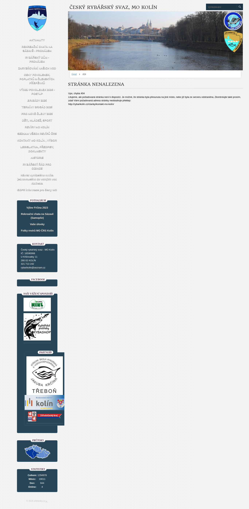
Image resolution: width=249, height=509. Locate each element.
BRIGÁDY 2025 (37, 100)
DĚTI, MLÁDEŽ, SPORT (37, 120)
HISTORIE (37, 157)
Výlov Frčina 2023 (37, 207)
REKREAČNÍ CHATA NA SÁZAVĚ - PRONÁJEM (37, 48)
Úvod (74, 74)
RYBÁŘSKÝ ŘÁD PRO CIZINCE (37, 166)
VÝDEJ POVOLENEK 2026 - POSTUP (37, 91)
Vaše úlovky (37, 224)
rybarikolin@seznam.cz (33, 267)
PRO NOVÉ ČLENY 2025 (37, 113)
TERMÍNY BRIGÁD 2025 (37, 106)
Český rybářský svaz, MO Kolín (113, 7)
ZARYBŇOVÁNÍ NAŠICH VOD (37, 68)
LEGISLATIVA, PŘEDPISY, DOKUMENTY (37, 148)
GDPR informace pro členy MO (37, 189)
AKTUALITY (37, 39)
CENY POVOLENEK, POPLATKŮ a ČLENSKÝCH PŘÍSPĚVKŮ (37, 78)
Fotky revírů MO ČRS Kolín (37, 230)
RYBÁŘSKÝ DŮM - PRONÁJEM (37, 59)
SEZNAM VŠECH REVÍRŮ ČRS (37, 133)
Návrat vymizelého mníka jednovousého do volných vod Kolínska (37, 179)
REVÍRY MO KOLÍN (37, 126)
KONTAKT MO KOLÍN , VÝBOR (37, 140)
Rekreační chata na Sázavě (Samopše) (37, 216)
